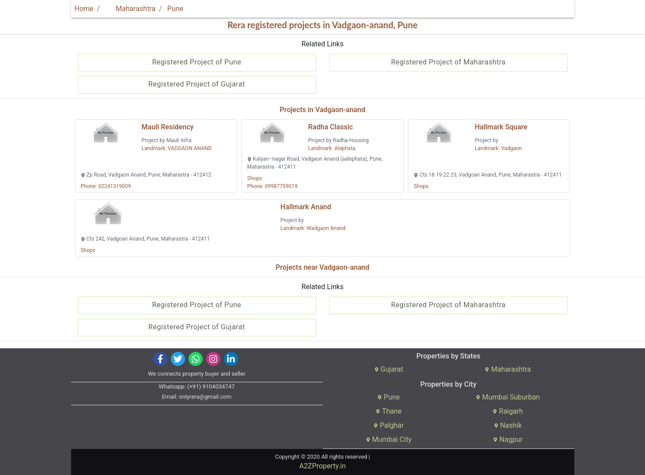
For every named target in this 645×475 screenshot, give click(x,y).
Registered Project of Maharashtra (448, 62)
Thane (388, 411)
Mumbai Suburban (507, 397)
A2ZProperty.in (322, 466)
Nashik (508, 425)
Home (84, 8)
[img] (160, 358)
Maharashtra (130, 8)
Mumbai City (388, 439)
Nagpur (507, 439)
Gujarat (388, 369)
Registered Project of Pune (196, 62)
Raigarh (508, 411)
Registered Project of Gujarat (196, 84)
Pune (175, 8)
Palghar (388, 425)
